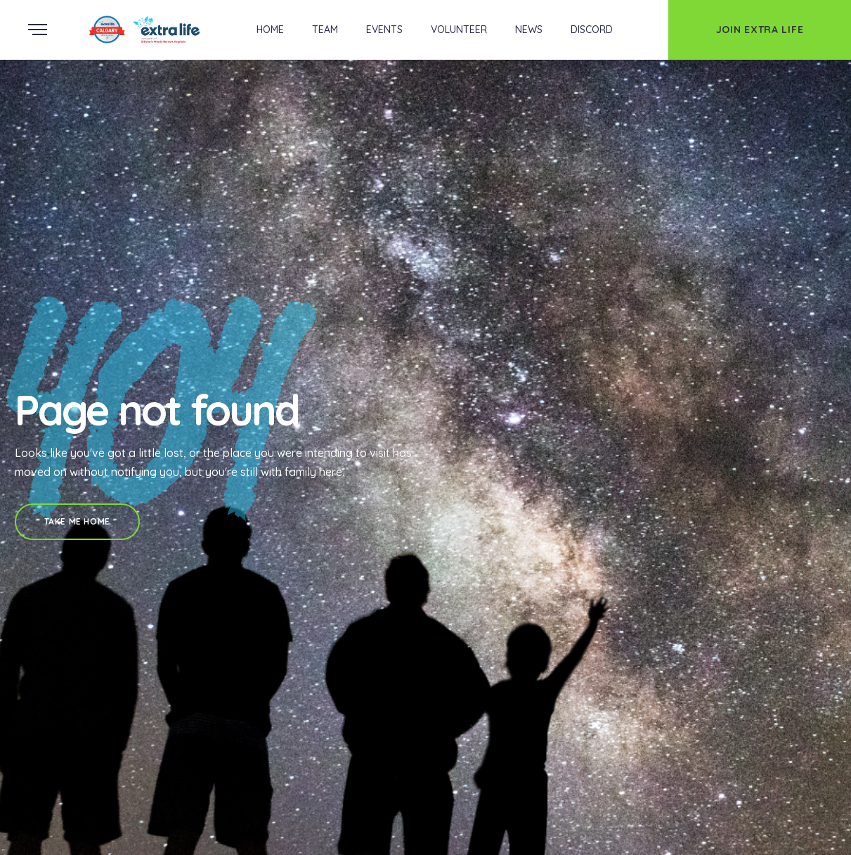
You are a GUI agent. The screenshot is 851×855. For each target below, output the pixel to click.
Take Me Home (77, 521)
